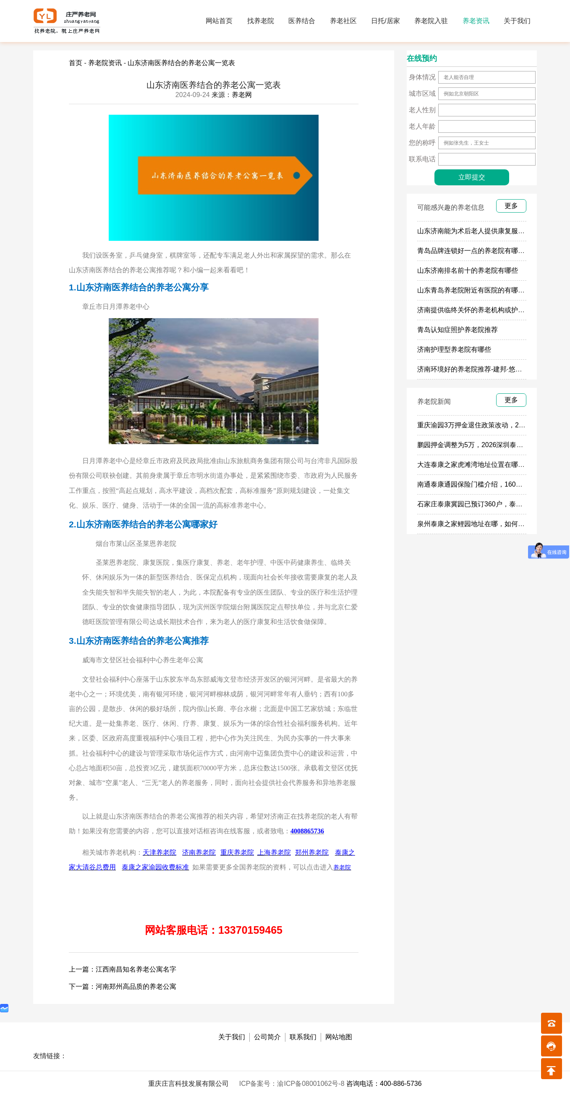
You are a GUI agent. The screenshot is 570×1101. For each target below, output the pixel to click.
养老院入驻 (431, 20)
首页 (75, 62)
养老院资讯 (105, 62)
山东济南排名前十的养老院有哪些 (467, 270)
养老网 (242, 94)
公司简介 (267, 1036)
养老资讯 (476, 20)
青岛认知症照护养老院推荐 (457, 329)
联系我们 (303, 1036)
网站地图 (338, 1036)
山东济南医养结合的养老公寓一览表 (181, 62)
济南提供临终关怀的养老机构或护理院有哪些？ (487, 309)
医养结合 (301, 20)
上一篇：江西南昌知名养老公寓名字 (122, 969)
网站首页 (219, 20)
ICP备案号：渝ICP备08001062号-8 (292, 1083)
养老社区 (343, 20)
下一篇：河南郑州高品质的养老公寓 (122, 986)
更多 (511, 205)
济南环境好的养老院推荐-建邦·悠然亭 (473, 369)
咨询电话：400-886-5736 (384, 1083)
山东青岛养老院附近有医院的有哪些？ (474, 290)
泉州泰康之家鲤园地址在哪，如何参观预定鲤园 (487, 523)
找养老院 (260, 20)
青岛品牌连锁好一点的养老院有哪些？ (474, 250)
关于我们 (517, 20)
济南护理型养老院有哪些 (454, 349)
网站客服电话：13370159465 (213, 930)
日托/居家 (385, 20)
